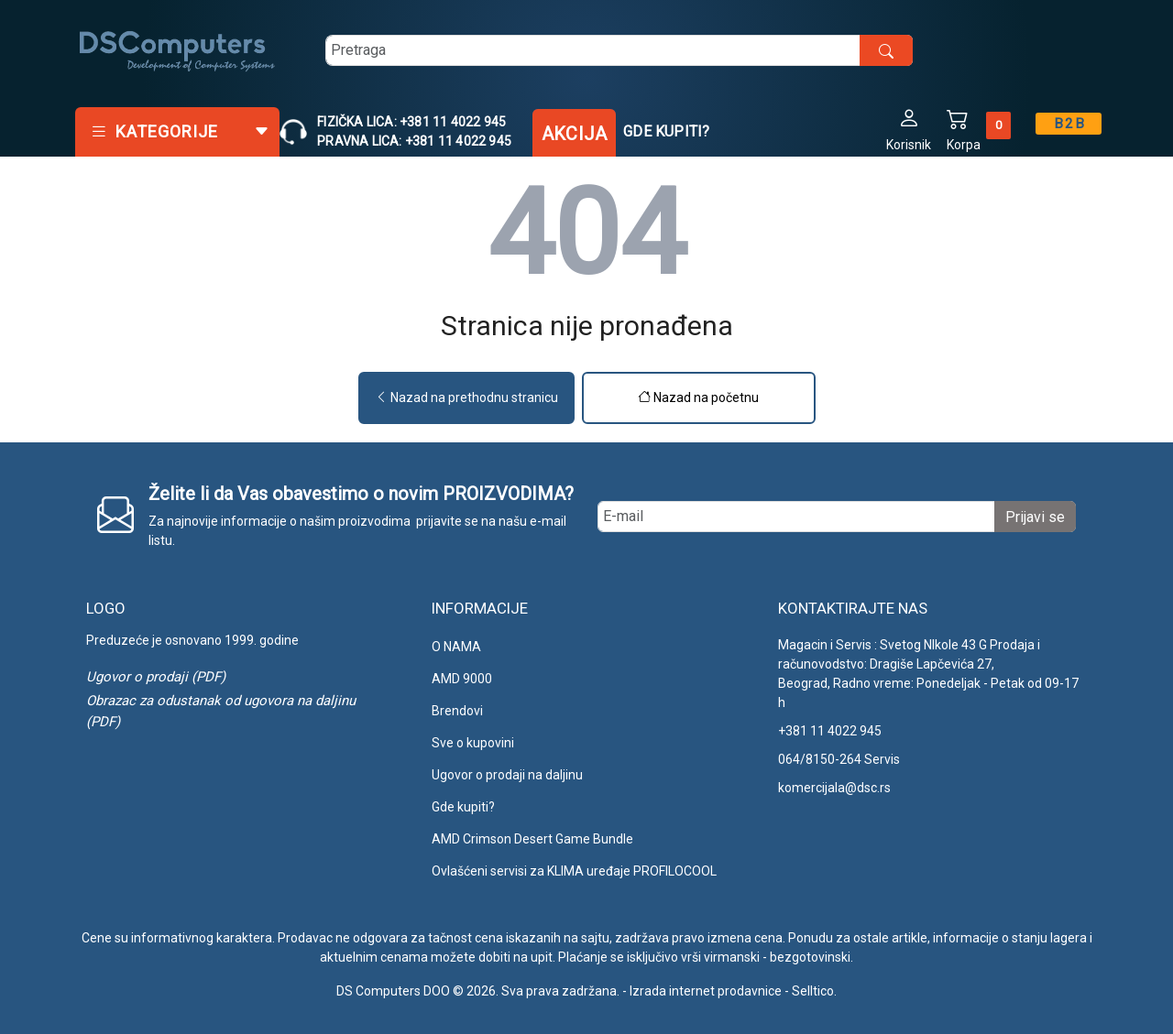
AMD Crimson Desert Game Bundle (532, 839)
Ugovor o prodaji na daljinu (507, 774)
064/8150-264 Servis (839, 759)
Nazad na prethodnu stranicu (466, 397)
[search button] (886, 50)
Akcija (574, 134)
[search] (619, 50)
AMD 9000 (462, 678)
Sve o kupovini (473, 742)
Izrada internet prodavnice (706, 991)
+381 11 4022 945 (830, 731)
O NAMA (456, 646)
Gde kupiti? (666, 131)
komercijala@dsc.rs (834, 787)
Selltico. (814, 991)
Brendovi (457, 710)
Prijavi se (1035, 517)
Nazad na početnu (698, 397)
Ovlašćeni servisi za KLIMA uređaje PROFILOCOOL (574, 871)
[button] (908, 129)
